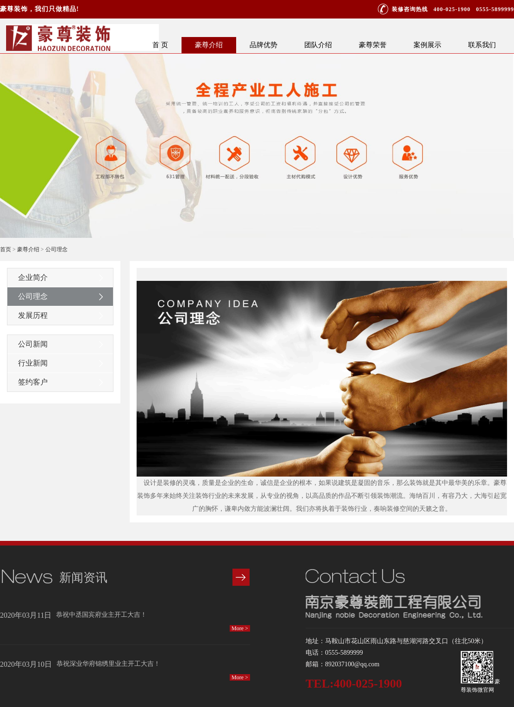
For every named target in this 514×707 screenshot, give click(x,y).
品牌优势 (263, 45)
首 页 (160, 45)
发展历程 (33, 315)
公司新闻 (33, 344)
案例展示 (427, 45)
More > (240, 628)
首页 (5, 249)
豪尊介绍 (209, 45)
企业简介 (33, 277)
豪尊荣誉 (373, 45)
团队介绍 (318, 45)
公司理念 (56, 249)
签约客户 (33, 382)
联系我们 (482, 45)
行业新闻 (33, 363)
